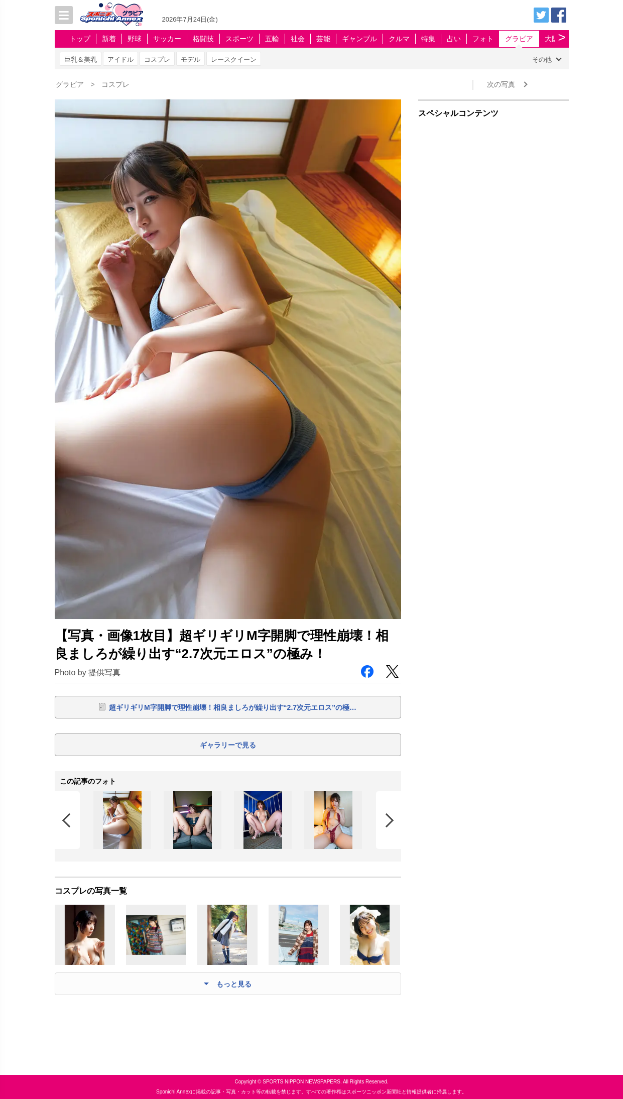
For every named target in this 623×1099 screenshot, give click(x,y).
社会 (298, 39)
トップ (79, 39)
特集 (428, 39)
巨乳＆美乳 (80, 59)
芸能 (323, 39)
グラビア (519, 39)
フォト (482, 39)
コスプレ (157, 59)
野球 (135, 39)
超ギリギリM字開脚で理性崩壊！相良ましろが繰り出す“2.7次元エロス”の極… (232, 707)
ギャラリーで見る (228, 745)
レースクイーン (234, 59)
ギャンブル (359, 39)
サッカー (167, 39)
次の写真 (501, 84)
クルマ (399, 39)
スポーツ (239, 39)
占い (454, 39)
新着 (109, 39)
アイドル (120, 59)
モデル (190, 59)
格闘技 (203, 39)
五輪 (272, 39)
